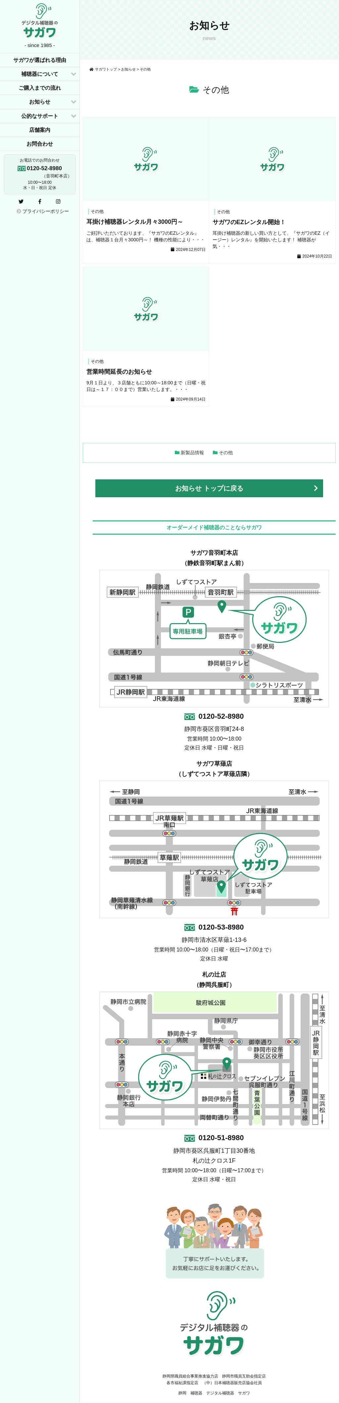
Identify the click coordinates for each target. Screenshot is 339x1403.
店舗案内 (39, 130)
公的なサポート (39, 116)
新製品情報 (192, 452)
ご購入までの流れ (40, 88)
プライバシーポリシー (43, 211)
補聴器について (39, 74)
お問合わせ (39, 144)
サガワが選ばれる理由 (39, 60)
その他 (226, 452)
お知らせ (39, 102)
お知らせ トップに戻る (209, 488)
